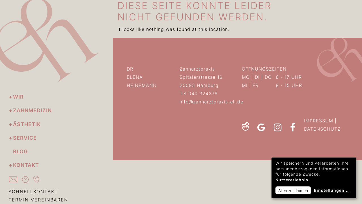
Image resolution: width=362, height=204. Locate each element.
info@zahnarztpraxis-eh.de (211, 102)
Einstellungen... (331, 190)
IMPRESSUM (318, 121)
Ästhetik (27, 124)
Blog (20, 151)
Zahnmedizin (32, 110)
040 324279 (203, 93)
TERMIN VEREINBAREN (38, 200)
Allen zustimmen (293, 190)
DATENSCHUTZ (322, 129)
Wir (18, 97)
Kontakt (26, 165)
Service (25, 138)
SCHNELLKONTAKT (33, 191)
